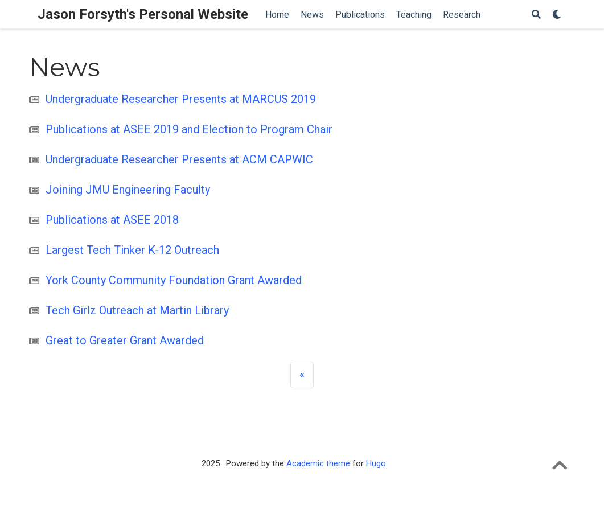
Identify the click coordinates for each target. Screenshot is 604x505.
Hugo (376, 463)
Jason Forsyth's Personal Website (143, 14)
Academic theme (318, 463)
